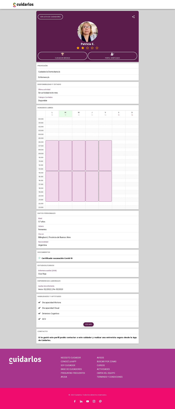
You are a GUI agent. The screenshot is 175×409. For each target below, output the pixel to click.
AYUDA (64, 377)
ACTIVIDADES (103, 369)
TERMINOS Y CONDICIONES (110, 377)
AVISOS (100, 357)
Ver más (88, 324)
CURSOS (101, 365)
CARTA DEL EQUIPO (106, 373)
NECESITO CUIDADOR (71, 357)
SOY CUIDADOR (68, 365)
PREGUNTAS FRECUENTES (73, 373)
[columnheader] (52, 114)
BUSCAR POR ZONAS (106, 361)
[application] (52, 155)
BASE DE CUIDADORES (71, 369)
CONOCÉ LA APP (68, 361)
